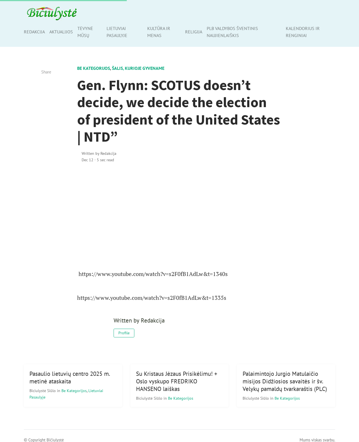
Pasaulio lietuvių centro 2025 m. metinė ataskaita (69, 377)
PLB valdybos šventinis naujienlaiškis (232, 32)
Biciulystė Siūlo (43, 390)
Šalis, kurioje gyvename (138, 68)
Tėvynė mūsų (85, 32)
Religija (193, 31)
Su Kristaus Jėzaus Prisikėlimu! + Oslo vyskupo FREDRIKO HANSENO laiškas (176, 381)
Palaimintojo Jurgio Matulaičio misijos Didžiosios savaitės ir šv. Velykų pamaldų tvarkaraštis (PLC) (285, 381)
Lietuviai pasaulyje (117, 32)
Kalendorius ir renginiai (303, 32)
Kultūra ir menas (158, 32)
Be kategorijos (93, 68)
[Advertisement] (179, 215)
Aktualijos (61, 31)
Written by (99, 153)
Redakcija (34, 31)
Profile (124, 332)
